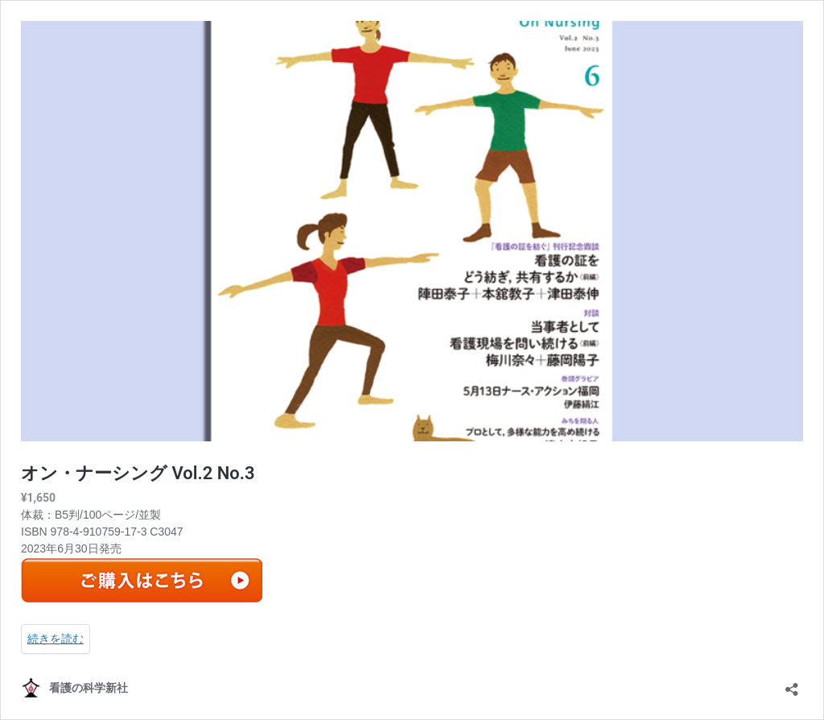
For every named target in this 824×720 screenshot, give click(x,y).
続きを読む (55, 638)
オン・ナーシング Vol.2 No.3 (138, 473)
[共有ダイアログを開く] (792, 684)
